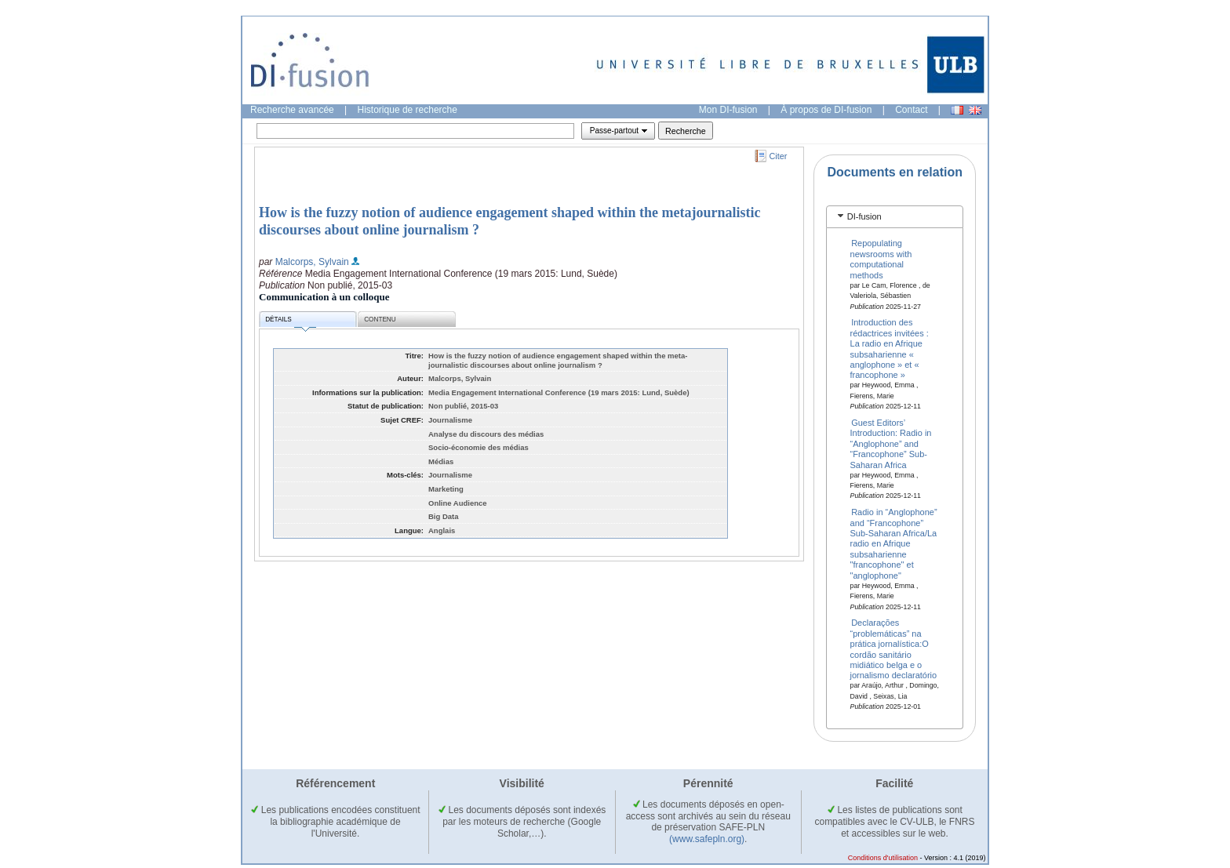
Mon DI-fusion (728, 109)
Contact (911, 109)
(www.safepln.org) (706, 838)
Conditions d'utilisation (883, 858)
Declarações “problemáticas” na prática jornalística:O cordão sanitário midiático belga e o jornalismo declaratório (893, 649)
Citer (779, 156)
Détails (290, 322)
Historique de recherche (407, 109)
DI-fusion (864, 216)
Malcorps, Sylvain (312, 261)
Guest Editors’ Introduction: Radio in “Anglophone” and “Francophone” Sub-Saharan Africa (891, 444)
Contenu (379, 319)
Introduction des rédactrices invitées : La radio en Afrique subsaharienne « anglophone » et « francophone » (889, 349)
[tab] (894, 216)
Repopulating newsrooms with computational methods (881, 258)
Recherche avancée (292, 109)
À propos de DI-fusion (826, 109)
